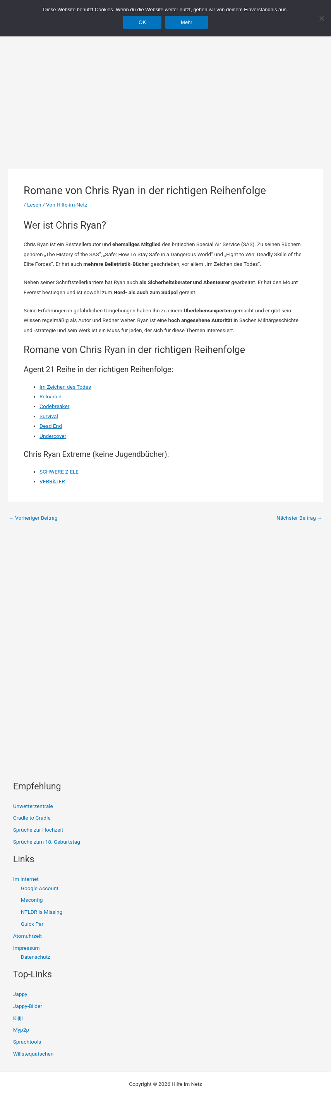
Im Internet (26, 879)
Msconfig (32, 900)
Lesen (34, 205)
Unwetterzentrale (33, 806)
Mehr (186, 22)
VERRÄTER (52, 481)
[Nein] (321, 18)
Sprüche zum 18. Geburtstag (46, 842)
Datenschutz (35, 957)
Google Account (39, 888)
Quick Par (32, 924)
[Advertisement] (165, 89)
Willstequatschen (33, 1054)
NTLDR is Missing (42, 912)
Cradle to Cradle (32, 818)
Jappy (20, 994)
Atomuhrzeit (27, 936)
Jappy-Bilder (27, 1006)
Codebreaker (54, 406)
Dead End (50, 426)
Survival (48, 416)
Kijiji (18, 1018)
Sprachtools (27, 1042)
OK (142, 22)
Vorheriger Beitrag (33, 518)
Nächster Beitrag (299, 518)
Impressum (26, 948)
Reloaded (50, 396)
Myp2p (21, 1030)
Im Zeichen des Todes (65, 387)
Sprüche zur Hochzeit (38, 830)
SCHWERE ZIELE (59, 472)
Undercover (52, 436)
